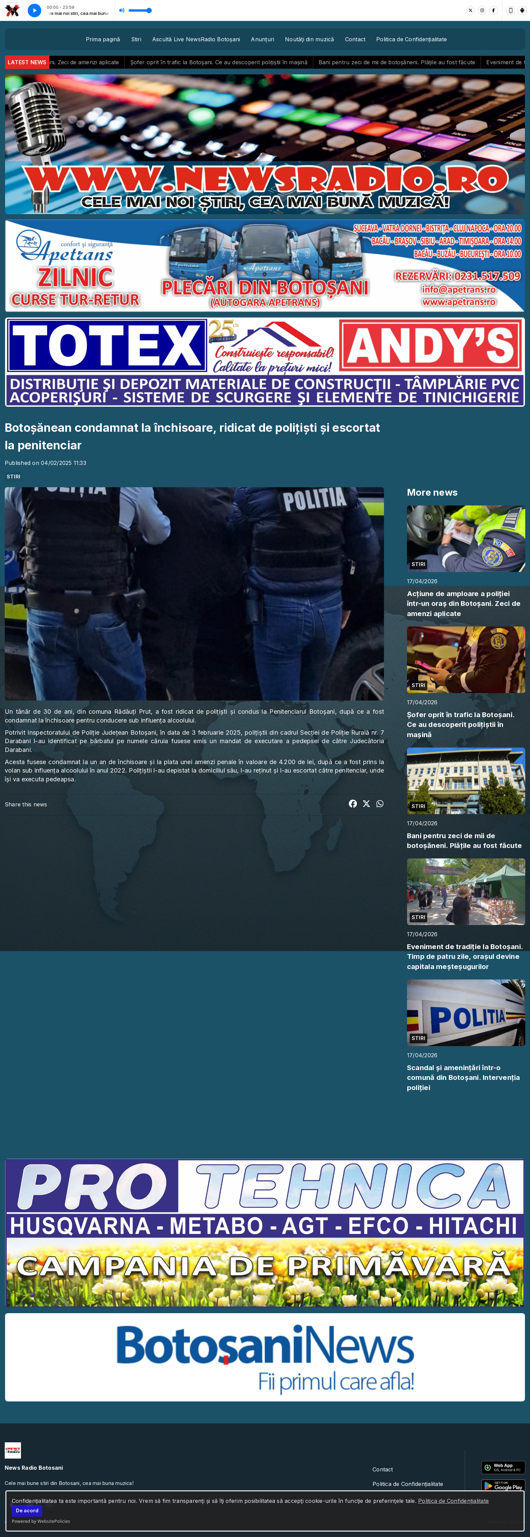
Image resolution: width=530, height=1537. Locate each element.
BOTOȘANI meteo (265, 1128)
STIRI (13, 477)
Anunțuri (262, 39)
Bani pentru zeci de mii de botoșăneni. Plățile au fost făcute (417, 62)
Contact (355, 39)
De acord (27, 1510)
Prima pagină (103, 39)
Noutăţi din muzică (309, 39)
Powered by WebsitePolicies (41, 1521)
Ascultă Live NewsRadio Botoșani (196, 39)
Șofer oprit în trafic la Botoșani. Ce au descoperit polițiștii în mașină (239, 62)
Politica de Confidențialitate (453, 1500)
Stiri (136, 39)
